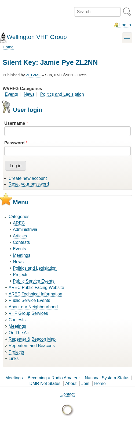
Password (14, 143)
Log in (125, 25)
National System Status (107, 378)
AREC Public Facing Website (36, 287)
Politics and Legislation (62, 94)
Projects (20, 274)
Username (14, 123)
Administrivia (25, 229)
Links (14, 358)
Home (8, 47)
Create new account (28, 178)
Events (11, 94)
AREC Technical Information (35, 294)
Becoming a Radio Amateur (54, 378)
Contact (67, 394)
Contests (21, 242)
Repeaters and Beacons (32, 345)
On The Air (19, 332)
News (29, 94)
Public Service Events (33, 281)
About (70, 383)
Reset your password (29, 184)
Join (85, 383)
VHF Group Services (28, 313)
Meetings (21, 255)
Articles (20, 236)
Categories (19, 216)
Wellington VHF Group (37, 37)
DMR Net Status (44, 383)
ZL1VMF (33, 75)
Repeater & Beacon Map (32, 339)
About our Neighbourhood (33, 307)
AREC (19, 223)
